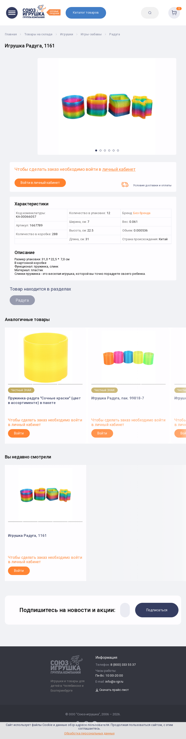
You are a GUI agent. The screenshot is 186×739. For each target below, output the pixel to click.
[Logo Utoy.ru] (42, 11)
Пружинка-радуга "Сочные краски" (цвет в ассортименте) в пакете (44, 400)
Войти (19, 433)
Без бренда (141, 213)
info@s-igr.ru (114, 682)
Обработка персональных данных (89, 733)
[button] (96, 150)
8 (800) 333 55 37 (123, 665)
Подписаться (156, 610)
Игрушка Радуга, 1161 (27, 535)
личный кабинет (119, 169)
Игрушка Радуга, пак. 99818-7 (117, 398)
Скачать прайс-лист (112, 690)
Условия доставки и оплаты (146, 184)
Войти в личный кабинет (40, 182)
